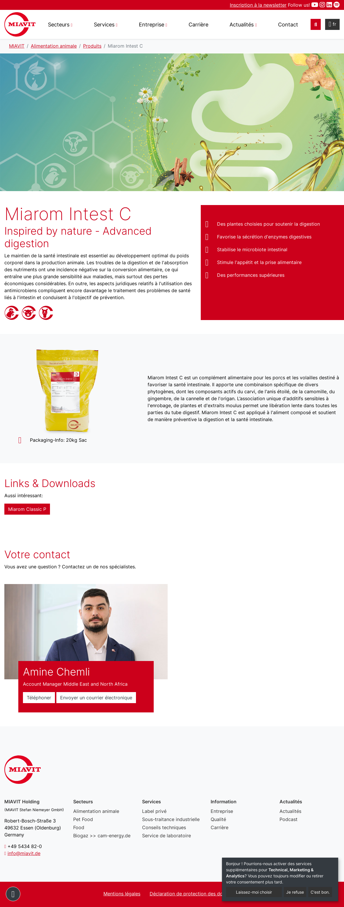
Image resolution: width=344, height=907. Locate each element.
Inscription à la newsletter (258, 5)
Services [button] (104, 24)
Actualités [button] (242, 24)
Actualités (290, 811)
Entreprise (222, 811)
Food (78, 827)
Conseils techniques (164, 827)
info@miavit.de (24, 853)
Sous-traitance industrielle (171, 819)
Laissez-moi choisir (254, 892)
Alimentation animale (96, 811)
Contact (288, 24)
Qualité (218, 819)
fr (332, 24)
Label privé (154, 811)
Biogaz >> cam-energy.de (101, 835)
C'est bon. (320, 892)
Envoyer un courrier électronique (96, 698)
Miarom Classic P (27, 509)
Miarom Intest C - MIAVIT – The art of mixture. (19, 24)
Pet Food (83, 819)
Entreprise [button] (151, 24)
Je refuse (295, 892)
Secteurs (58, 24)
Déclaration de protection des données (193, 894)
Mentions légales (121, 894)
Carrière (198, 24)
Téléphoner (39, 698)
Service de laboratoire (166, 835)
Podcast (289, 819)
